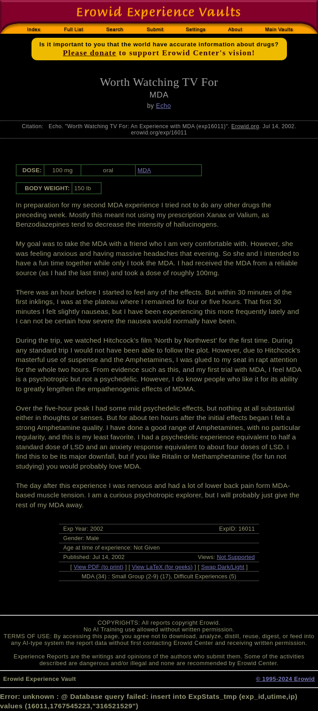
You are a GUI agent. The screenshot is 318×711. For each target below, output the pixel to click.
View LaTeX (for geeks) (162, 566)
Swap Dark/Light (222, 566)
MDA (144, 170)
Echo (163, 105)
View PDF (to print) (99, 566)
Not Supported (236, 557)
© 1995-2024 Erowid (285, 678)
